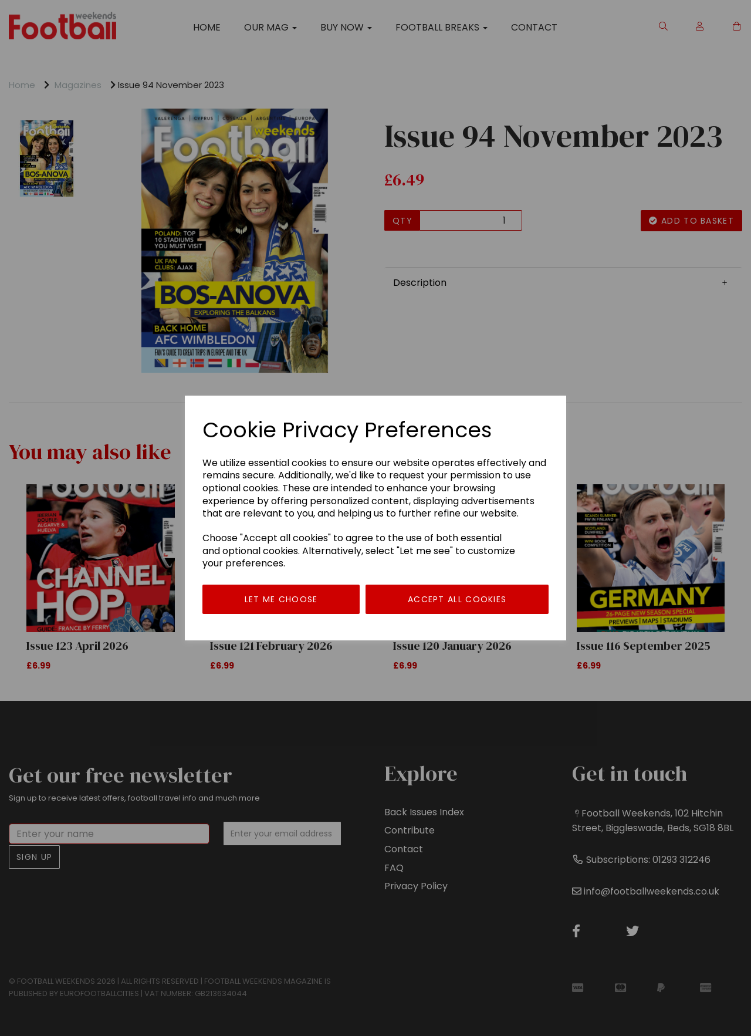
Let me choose (281, 599)
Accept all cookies (457, 599)
